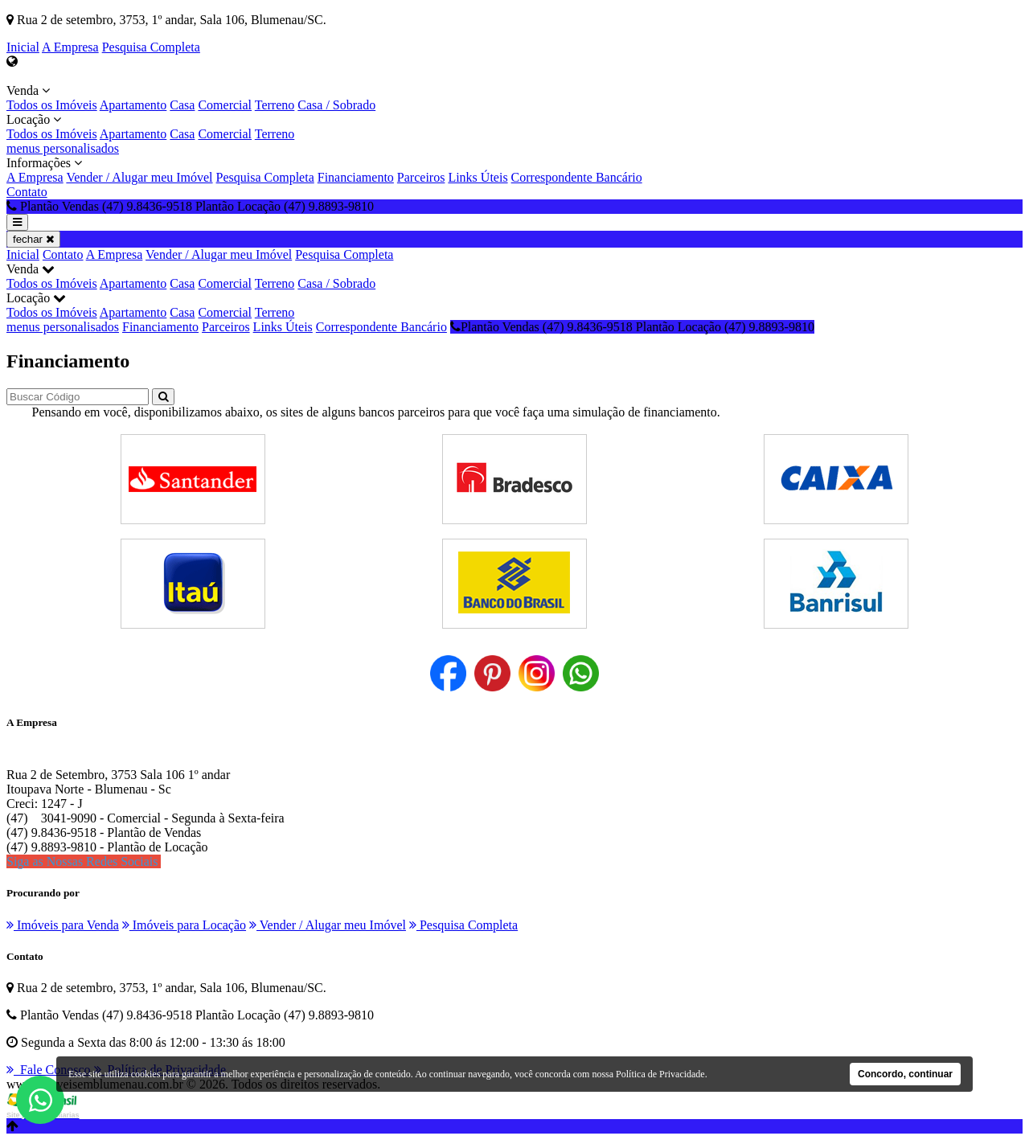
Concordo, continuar (905, 1074)
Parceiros (421, 177)
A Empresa (70, 47)
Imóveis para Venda (62, 925)
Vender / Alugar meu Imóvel (139, 177)
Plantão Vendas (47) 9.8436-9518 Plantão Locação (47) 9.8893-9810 (632, 327)
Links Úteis (477, 177)
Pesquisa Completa (151, 47)
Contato (26, 192)
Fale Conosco (48, 1069)
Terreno (275, 105)
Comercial (225, 105)
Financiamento (356, 177)
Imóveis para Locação (184, 925)
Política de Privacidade (660, 1074)
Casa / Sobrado (336, 105)
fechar (33, 239)
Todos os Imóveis (51, 105)
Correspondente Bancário (576, 177)
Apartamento (133, 105)
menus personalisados (62, 148)
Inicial (22, 47)
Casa (182, 105)
